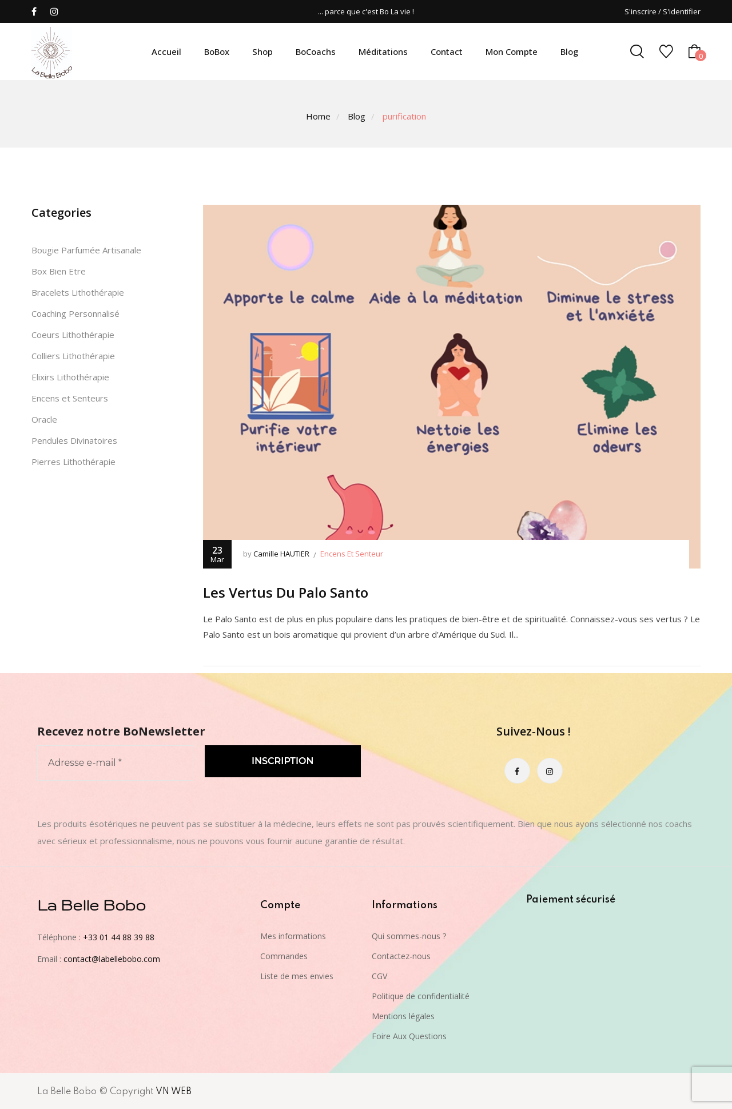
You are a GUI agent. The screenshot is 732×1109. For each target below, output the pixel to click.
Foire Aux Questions (409, 1036)
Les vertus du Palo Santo (285, 592)
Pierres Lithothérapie (73, 461)
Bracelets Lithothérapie (77, 292)
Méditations (383, 51)
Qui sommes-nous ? (409, 936)
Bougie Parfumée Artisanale (86, 250)
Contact (447, 51)
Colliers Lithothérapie (73, 355)
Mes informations (293, 936)
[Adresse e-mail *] (115, 763)
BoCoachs (316, 51)
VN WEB (174, 1091)
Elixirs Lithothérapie (70, 377)
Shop (262, 51)
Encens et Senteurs (69, 398)
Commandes (284, 956)
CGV (379, 976)
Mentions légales (403, 1016)
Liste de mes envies (296, 976)
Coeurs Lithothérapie (72, 334)
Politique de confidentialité (421, 996)
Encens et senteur (351, 553)
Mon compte (512, 51)
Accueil (166, 51)
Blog (569, 51)
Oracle (44, 419)
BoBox (216, 51)
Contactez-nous (401, 956)
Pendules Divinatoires (74, 440)
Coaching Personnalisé (75, 313)
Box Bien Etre (58, 271)
